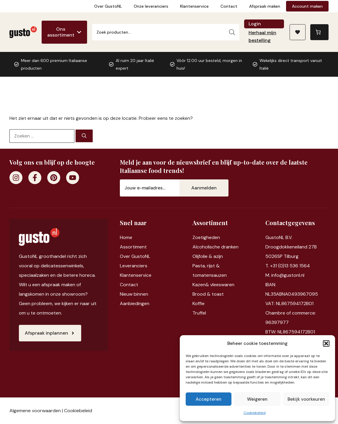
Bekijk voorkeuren (306, 399)
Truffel (199, 313)
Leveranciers (133, 266)
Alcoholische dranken (215, 247)
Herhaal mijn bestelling (262, 36)
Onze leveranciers (151, 6)
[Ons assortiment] (64, 32)
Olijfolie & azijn (207, 256)
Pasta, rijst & (206, 266)
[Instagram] (15, 177)
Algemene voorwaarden (35, 410)
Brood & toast (208, 294)
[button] (326, 343)
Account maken (307, 6)
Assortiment (133, 247)
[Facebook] (34, 177)
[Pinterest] (53, 177)
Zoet (197, 237)
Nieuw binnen (134, 294)
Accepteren (208, 399)
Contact (229, 6)
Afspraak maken (264, 6)
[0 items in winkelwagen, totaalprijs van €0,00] (319, 32)
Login (255, 24)
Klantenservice (194, 6)
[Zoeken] (232, 32)
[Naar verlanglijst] (298, 32)
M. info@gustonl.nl (284, 275)
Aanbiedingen (134, 303)
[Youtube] (72, 177)
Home (126, 237)
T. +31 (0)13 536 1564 (287, 266)
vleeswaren (222, 284)
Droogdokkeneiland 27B (291, 247)
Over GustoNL (108, 6)
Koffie (198, 303)
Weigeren (257, 399)
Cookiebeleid (255, 412)
